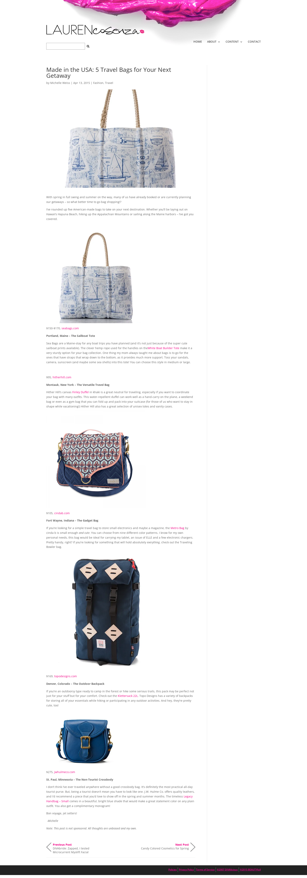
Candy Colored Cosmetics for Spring (165, 846)
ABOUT (211, 41)
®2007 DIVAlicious (227, 869)
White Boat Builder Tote (163, 348)
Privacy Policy (186, 869)
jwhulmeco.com (64, 772)
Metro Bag (177, 528)
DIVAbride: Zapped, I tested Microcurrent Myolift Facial (71, 847)
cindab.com (62, 513)
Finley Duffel (80, 392)
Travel (109, 83)
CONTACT (254, 41)
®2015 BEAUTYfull (250, 869)
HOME (197, 41)
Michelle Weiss (60, 83)
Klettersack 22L (128, 696)
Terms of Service (205, 869)
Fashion (98, 83)
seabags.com (70, 328)
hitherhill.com (62, 377)
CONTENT (232, 41)
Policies (172, 869)
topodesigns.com (65, 676)
